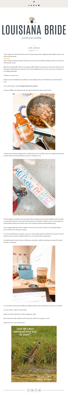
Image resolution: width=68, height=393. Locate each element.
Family (34, 45)
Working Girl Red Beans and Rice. (28, 86)
